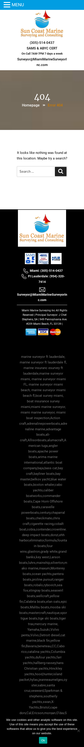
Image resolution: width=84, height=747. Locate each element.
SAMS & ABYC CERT (42, 48)
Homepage (31, 105)
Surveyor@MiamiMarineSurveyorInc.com (42, 294)
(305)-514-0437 (42, 43)
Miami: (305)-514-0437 (43, 270)
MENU (18, 4)
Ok (43, 740)
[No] (78, 730)
